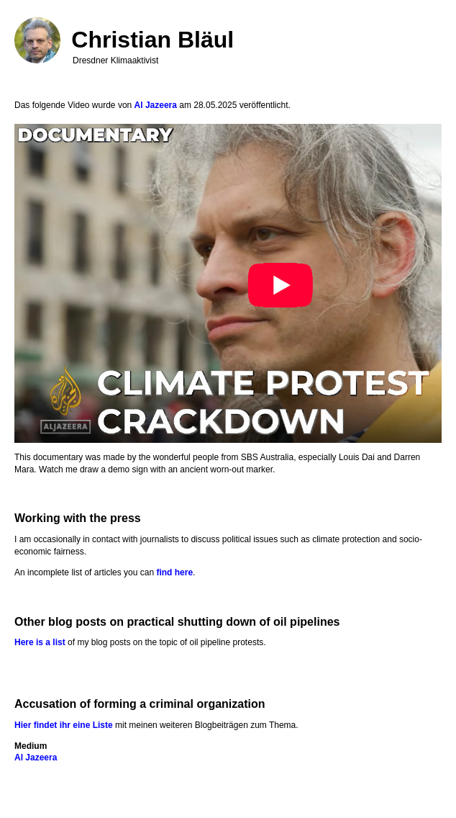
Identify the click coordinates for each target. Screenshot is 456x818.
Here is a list (39, 642)
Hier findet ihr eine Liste (63, 725)
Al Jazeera (155, 105)
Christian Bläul (152, 40)
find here (174, 572)
